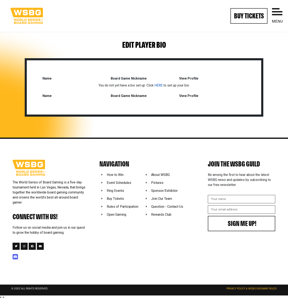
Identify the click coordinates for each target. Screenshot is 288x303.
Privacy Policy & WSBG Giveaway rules (251, 289)
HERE (158, 85)
